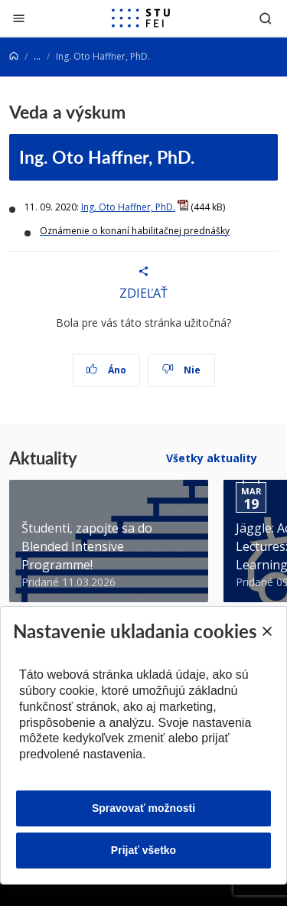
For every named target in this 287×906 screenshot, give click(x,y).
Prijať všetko (143, 850)
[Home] (13, 56)
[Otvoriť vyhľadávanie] (265, 18)
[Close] (266, 631)
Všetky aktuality (211, 458)
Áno (106, 369)
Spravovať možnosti (143, 808)
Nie (181, 369)
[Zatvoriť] (19, 18)
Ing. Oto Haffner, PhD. (106, 156)
